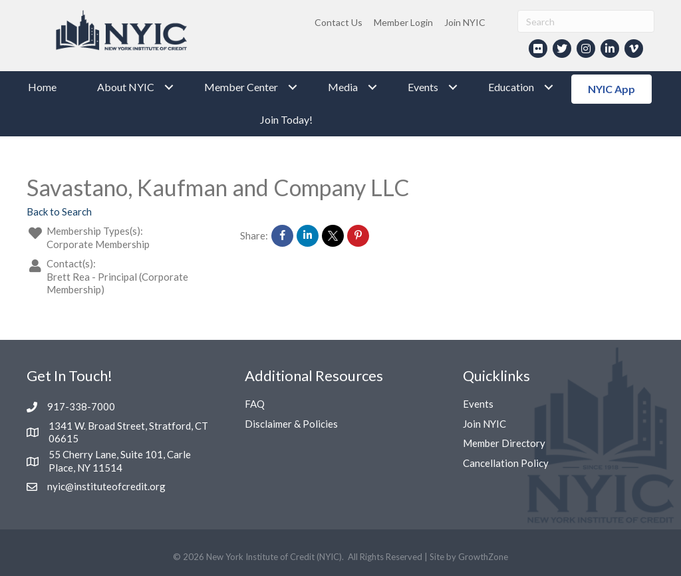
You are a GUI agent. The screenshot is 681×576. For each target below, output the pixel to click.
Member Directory (504, 443)
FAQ (255, 404)
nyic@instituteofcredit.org (106, 486)
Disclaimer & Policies (291, 424)
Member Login (403, 22)
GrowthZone (483, 556)
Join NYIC (464, 22)
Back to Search (59, 211)
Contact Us (338, 22)
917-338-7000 (81, 406)
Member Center (241, 86)
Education (511, 86)
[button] (611, 89)
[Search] (585, 21)
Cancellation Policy (506, 463)
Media (343, 86)
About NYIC (125, 86)
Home (42, 86)
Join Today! (286, 119)
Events (423, 86)
